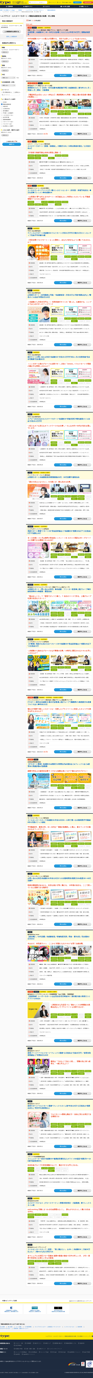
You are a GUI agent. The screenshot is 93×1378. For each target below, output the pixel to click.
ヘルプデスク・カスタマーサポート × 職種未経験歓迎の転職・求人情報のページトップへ (68, 1336)
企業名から (17, 92)
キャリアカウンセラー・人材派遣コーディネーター (48, 1326)
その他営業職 (28, 1326)
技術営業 (80, 1326)
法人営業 (2, 1326)
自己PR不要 (6, 117)
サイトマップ (53, 2)
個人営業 (10, 1326)
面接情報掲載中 (7, 119)
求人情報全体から (7, 92)
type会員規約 (25, 1372)
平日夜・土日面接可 (8, 113)
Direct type (63, 1352)
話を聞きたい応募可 (8, 126)
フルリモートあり (7, 124)
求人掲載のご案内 (67, 2)
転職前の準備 (19, 1348)
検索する (11, 144)
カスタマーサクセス (5, 1328)
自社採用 (11, 1372)
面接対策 (82, 1343)
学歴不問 (5, 106)
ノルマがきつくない (8, 115)
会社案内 (2, 1372)
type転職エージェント (75, 1352)
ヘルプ (59, 2)
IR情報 (6, 1372)
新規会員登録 (88, 2)
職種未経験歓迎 (7, 104)
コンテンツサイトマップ (55, 1348)
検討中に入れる (82, 75)
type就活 (18, 1354)
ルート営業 (18, 1326)
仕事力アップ (42, 1348)
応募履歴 (29, 1343)
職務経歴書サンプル (71, 1343)
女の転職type (33, 1352)
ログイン (77, 2)
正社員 (4, 102)
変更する (5, 52)
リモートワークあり (8, 121)
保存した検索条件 (11, 36)
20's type (54, 1352)
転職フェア (48, 1343)
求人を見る (63, 75)
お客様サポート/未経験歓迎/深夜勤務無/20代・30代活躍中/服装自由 (53, 477)
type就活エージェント (29, 1354)
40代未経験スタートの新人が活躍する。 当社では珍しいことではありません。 (58, 39)
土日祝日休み (6, 108)
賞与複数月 (6, 110)
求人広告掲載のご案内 (33, 1372)
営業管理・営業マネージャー (21, 1328)
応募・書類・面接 (30, 1348)
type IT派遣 (87, 1352)
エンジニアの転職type (21, 1352)
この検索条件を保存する (11, 31)
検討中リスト (38, 1343)
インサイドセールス (69, 1326)
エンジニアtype (45, 1352)
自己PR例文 (19, 1345)
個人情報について (17, 1372)
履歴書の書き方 (58, 1343)
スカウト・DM (19, 1343)
